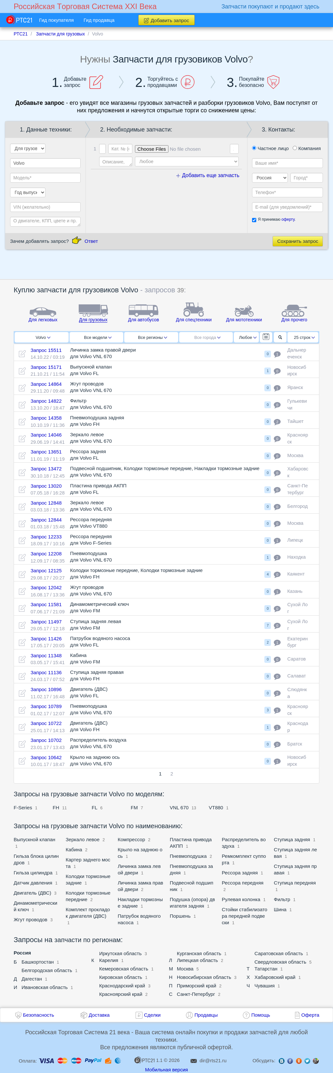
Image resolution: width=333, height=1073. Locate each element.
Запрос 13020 (46, 486)
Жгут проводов (30, 919)
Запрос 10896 (46, 689)
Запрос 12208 (46, 553)
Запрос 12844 (46, 520)
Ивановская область (44, 987)
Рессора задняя (240, 872)
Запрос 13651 (46, 451)
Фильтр (282, 899)
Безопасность (38, 1015)
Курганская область (199, 953)
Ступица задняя (292, 839)
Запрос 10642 (46, 757)
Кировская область (120, 977)
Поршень (180, 916)
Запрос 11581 (46, 604)
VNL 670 (179, 807)
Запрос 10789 (46, 706)
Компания (307, 148)
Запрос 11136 (46, 672)
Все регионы (152, 337)
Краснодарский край (122, 985)
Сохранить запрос (297, 241)
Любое (248, 337)
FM (134, 807)
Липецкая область (197, 960)
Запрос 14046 (46, 435)
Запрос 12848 (46, 503)
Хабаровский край (274, 977)
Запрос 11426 (46, 638)
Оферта (310, 1015)
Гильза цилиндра (33, 872)
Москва (185, 968)
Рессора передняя (242, 882)
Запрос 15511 (46, 350)
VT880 (216, 807)
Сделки (152, 1015)
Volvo (42, 337)
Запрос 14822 (46, 401)
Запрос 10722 (46, 723)
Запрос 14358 (46, 418)
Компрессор (131, 839)
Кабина (74, 849)
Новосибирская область (204, 977)
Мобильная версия (166, 1069)
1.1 (148, 1060)
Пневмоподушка (188, 856)
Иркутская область (120, 953)
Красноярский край (120, 994)
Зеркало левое (83, 839)
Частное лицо (270, 148)
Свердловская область (280, 962)
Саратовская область (278, 953)
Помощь (260, 1015)
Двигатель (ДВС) (32, 893)
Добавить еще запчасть (207, 175)
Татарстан (265, 968)
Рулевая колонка (241, 899)
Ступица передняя (295, 882)
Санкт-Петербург (196, 994)
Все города (207, 337)
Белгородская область (46, 970)
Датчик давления (33, 882)
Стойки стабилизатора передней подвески (244, 916)
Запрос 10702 (46, 740)
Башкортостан (37, 962)
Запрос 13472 (46, 468)
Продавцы (206, 1015)
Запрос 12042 (46, 587)
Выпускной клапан (34, 839)
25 (304, 337)
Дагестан (31, 979)
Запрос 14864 (46, 384)
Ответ (91, 241)
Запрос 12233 (46, 536)
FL (94, 807)
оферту (287, 219)
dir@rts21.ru (213, 1060)
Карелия (108, 960)
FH (56, 807)
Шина (280, 909)
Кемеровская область (123, 968)
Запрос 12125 (46, 570)
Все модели (98, 337)
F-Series (23, 807)
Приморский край (196, 985)
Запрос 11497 (46, 621)
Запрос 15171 (46, 367)
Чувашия (264, 985)
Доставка (99, 1015)
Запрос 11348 (46, 655)
